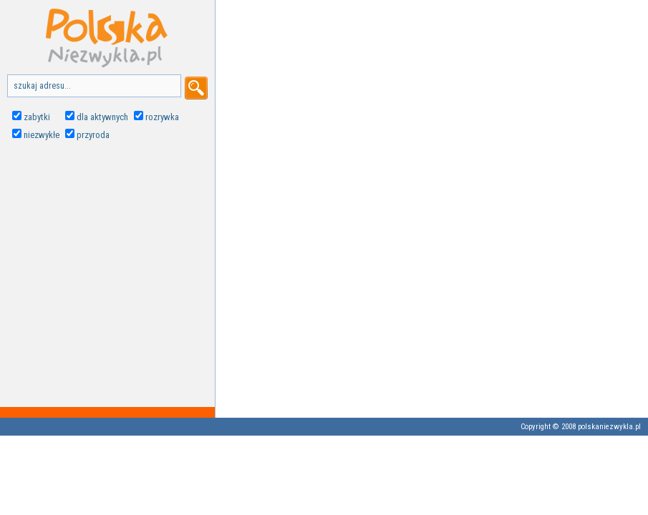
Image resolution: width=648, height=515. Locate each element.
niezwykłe (41, 134)
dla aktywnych (102, 117)
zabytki (37, 117)
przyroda (93, 134)
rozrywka (162, 117)
